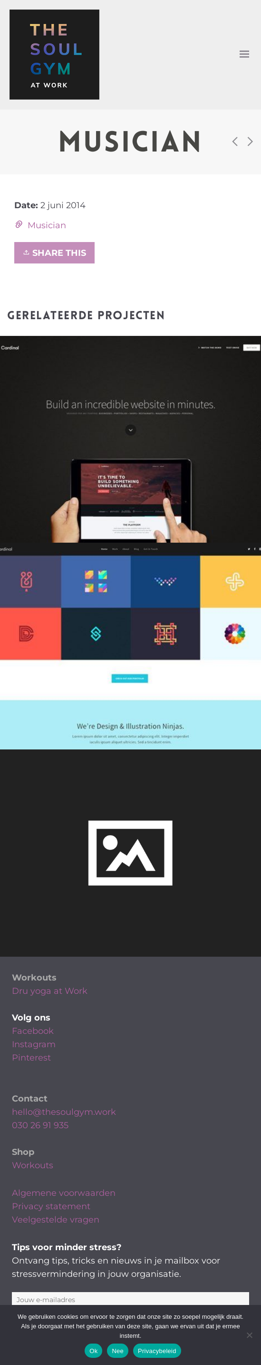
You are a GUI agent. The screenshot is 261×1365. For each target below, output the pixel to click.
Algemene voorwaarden (64, 1193)
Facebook (33, 1031)
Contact (30, 1098)
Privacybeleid (157, 1351)
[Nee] (249, 1335)
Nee (118, 1351)
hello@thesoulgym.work (64, 1112)
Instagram (34, 1044)
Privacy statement (51, 1206)
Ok (93, 1351)
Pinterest (31, 1057)
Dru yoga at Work (49, 991)
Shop (23, 1152)
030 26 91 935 (40, 1125)
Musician (47, 225)
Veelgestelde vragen (55, 1219)
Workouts (34, 977)
